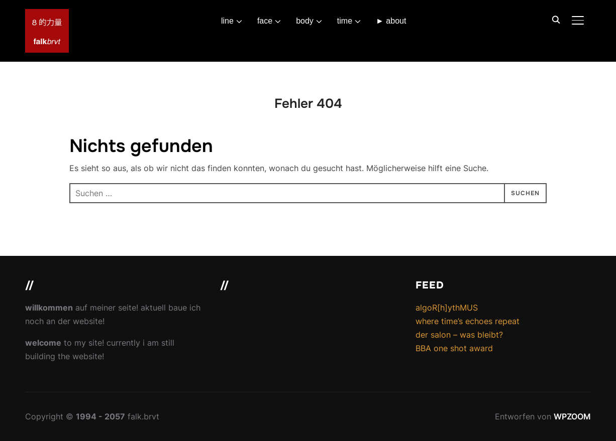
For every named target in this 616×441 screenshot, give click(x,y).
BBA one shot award (454, 348)
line (227, 21)
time (344, 21)
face (264, 21)
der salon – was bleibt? (459, 335)
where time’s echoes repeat (468, 321)
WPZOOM (572, 416)
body (305, 21)
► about (391, 21)
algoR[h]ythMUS (447, 308)
